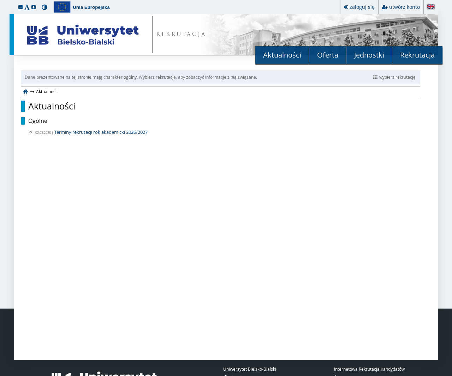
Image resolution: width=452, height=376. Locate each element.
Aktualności (282, 55)
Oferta (327, 55)
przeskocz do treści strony (2, 2)
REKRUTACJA (181, 34)
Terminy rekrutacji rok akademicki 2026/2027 (101, 132)
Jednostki (369, 55)
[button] (20, 7)
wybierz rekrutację (394, 77)
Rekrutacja (417, 55)
